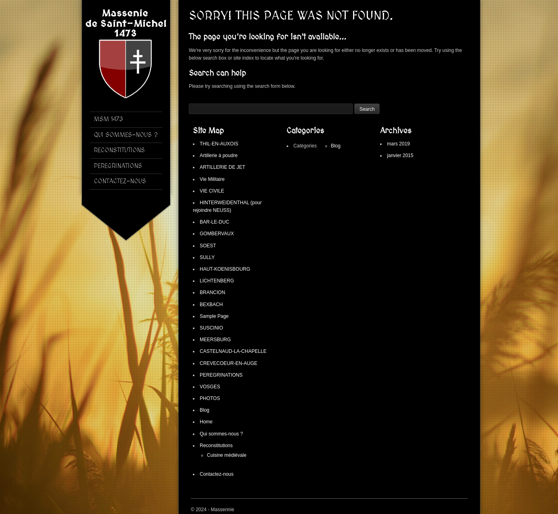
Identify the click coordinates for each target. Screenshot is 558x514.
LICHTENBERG (217, 281)
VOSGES (210, 387)
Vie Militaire (212, 179)
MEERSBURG (215, 339)
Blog (204, 410)
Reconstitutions (216, 445)
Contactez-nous (217, 474)
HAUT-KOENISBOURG (225, 269)
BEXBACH (211, 304)
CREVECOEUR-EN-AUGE (228, 363)
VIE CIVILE (212, 191)
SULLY (207, 257)
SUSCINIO (211, 328)
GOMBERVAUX (217, 233)
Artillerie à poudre (219, 155)
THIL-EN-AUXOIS (219, 144)
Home (206, 422)
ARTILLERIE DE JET (222, 167)
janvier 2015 (400, 155)
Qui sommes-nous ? (221, 434)
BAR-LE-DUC (214, 222)
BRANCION (212, 292)
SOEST (208, 246)
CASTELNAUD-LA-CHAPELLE (233, 351)
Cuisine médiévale (226, 455)
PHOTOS (210, 398)
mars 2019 (398, 144)
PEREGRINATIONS (221, 375)
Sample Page (214, 316)
